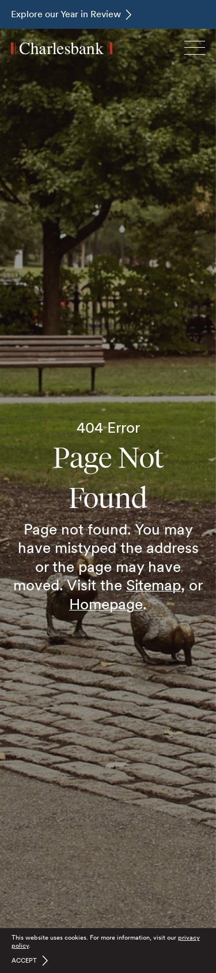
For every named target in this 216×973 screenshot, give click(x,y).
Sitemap (153, 585)
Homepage (106, 604)
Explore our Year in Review (66, 14)
